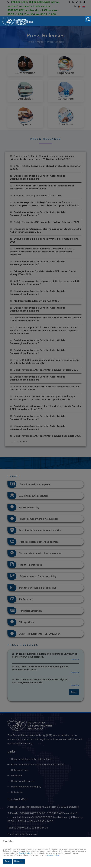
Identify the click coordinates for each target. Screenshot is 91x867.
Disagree (18, 861)
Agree (8, 861)
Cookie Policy (24, 853)
